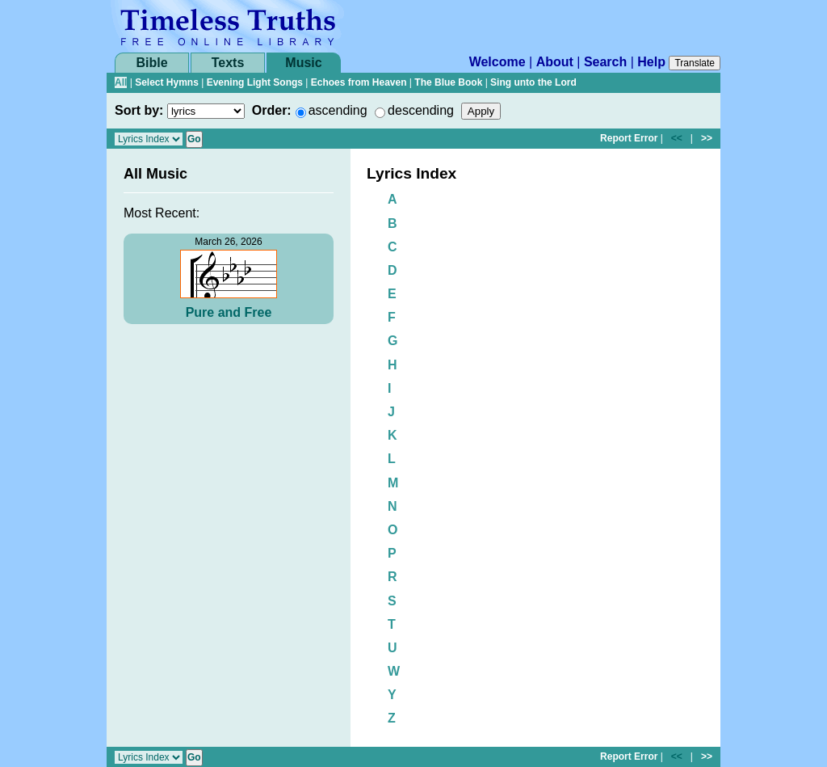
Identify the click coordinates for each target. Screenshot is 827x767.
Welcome (497, 62)
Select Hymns (167, 82)
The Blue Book (448, 82)
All (121, 82)
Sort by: (139, 110)
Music (303, 63)
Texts (228, 63)
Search (605, 62)
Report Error (628, 138)
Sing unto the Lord (533, 82)
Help (651, 62)
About (554, 62)
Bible (151, 63)
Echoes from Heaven (359, 82)
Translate (694, 63)
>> (706, 138)
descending (421, 110)
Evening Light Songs (255, 82)
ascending (338, 110)
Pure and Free (229, 312)
